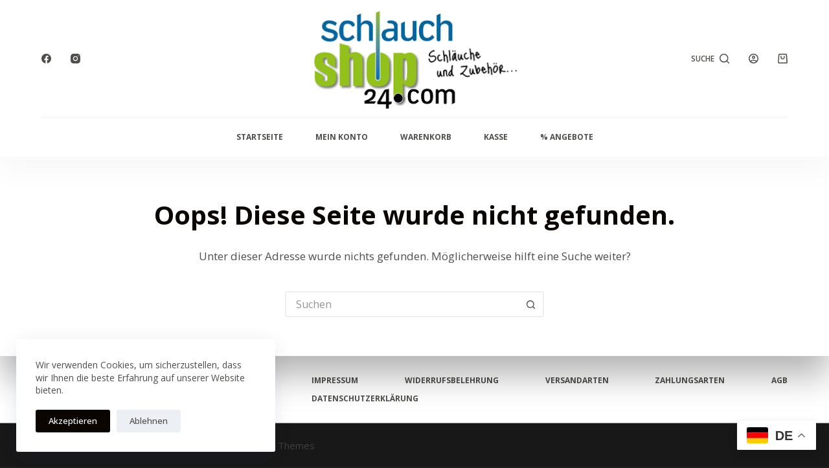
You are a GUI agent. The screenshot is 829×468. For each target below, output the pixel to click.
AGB (779, 380)
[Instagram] (75, 58)
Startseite (259, 136)
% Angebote (566, 136)
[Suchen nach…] (401, 304)
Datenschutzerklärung (365, 399)
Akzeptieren (73, 421)
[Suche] (710, 58)
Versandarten (577, 380)
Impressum (335, 380)
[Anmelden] (753, 58)
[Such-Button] (531, 304)
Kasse (496, 136)
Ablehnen (149, 421)
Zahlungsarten (690, 380)
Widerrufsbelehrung (452, 380)
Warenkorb (425, 136)
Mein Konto (341, 136)
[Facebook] (46, 58)
